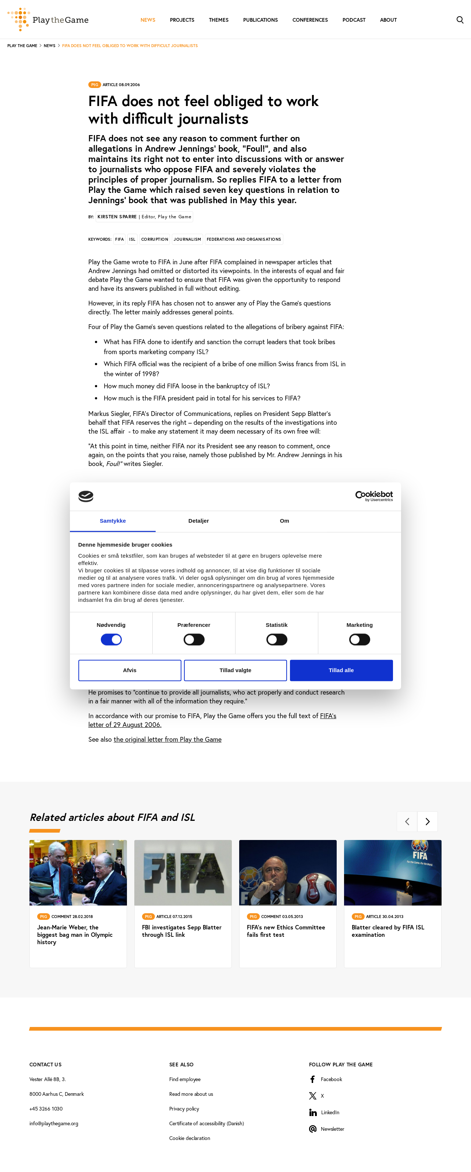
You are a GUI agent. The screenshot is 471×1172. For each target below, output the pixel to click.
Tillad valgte (235, 670)
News (148, 20)
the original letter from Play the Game (168, 739)
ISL (132, 239)
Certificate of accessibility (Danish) (206, 1123)
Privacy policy (184, 1108)
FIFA (119, 239)
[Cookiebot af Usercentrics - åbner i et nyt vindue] (361, 496)
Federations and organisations (244, 239)
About (388, 20)
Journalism (187, 239)
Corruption (155, 239)
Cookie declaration (189, 1137)
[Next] (427, 821)
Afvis (130, 670)
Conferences (310, 20)
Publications (260, 20)
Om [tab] (284, 521)
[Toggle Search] (460, 19)
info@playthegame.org (53, 1123)
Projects (182, 20)
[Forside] (47, 19)
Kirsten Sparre (144, 216)
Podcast (354, 20)
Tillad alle (341, 670)
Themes (219, 20)
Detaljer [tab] (198, 521)
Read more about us (191, 1093)
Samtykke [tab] (113, 521)
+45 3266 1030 (46, 1108)
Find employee (185, 1079)
